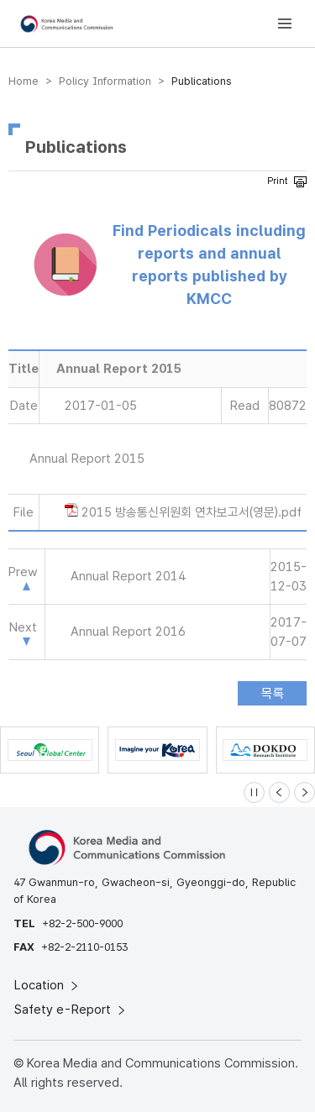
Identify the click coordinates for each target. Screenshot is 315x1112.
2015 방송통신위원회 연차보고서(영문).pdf (191, 512)
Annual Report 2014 (128, 576)
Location (47, 985)
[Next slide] (304, 792)
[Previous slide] (279, 792)
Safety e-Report (71, 1009)
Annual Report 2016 (128, 631)
